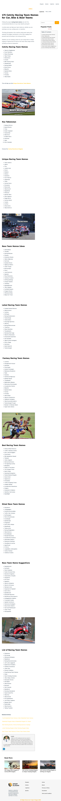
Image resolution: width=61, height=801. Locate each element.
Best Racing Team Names (48, 43)
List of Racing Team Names (49, 47)
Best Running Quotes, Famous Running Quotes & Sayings (16, 724)
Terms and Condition (46, 793)
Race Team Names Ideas (48, 38)
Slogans (27, 782)
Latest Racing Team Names (48, 40)
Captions (27, 787)
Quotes (27, 790)
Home (43, 782)
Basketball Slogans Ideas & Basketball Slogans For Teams (16, 721)
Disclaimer (44, 790)
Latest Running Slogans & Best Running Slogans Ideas (15, 728)
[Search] (57, 22)
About (43, 785)
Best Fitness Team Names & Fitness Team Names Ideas (16, 731)
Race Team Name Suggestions (49, 46)
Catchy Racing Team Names (48, 34)
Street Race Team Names (48, 44)
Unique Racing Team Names (48, 37)
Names (30, 8)
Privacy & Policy (45, 787)
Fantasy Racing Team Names (49, 41)
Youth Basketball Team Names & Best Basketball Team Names (17, 718)
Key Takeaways (45, 36)
